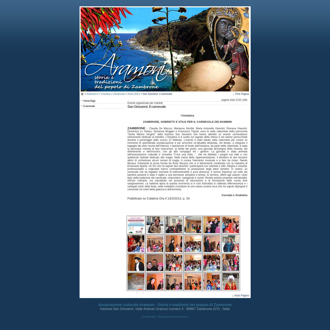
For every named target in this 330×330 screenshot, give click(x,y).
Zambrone (119, 93)
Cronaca (105, 93)
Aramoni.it (92, 93)
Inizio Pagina (241, 295)
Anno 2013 (134, 93)
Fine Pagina (242, 93)
